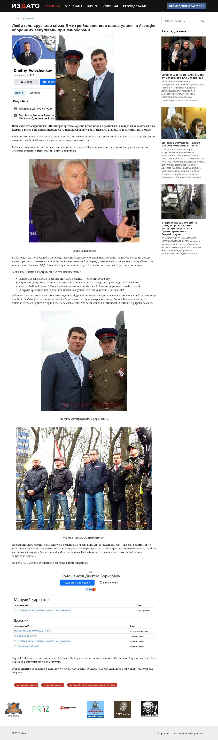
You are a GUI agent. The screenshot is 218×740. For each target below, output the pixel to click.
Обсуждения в (186, 6)
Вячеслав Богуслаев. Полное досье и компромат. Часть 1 (180, 144)
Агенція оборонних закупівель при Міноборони (92, 685)
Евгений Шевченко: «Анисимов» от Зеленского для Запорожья (182, 76)
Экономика (73, 6)
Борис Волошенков (53, 685)
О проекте (163, 733)
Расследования (134, 6)
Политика (52, 6)
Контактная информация (188, 733)
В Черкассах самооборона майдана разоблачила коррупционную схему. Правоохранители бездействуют (179, 228)
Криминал (110, 6)
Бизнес (92, 6)
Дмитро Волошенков (27, 685)
